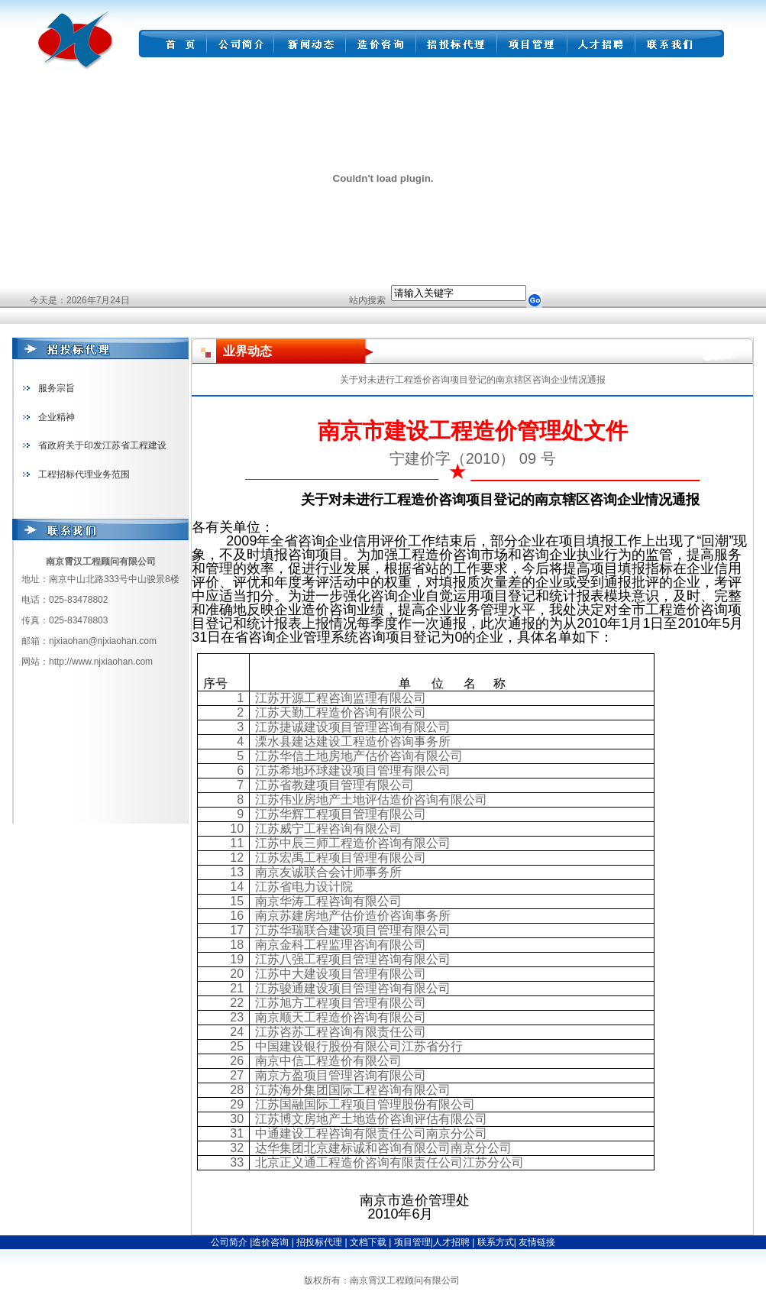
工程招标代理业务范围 (84, 474)
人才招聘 (451, 1242)
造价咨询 (271, 1242)
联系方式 (493, 1242)
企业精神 (56, 417)
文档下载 (369, 1242)
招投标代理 (320, 1242)
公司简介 (229, 1242)
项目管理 (412, 1242)
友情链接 (537, 1242)
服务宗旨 (56, 388)
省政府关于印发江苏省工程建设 (102, 445)
